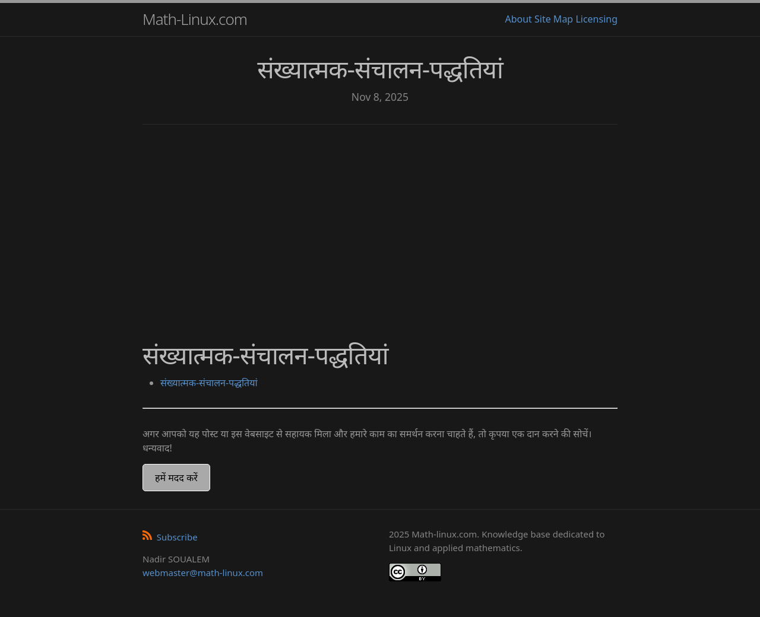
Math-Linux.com (194, 19)
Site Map (553, 19)
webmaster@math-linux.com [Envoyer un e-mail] (202, 572)
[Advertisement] (380, 225)
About (518, 19)
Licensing (596, 19)
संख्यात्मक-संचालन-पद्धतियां (209, 382)
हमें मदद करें (176, 477)
